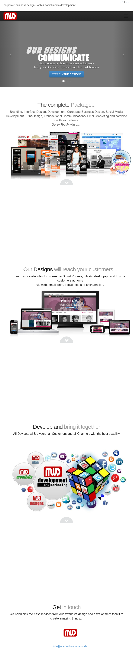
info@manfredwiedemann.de (70, 646)
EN (121, 1)
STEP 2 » (66, 74)
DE (127, 1)
